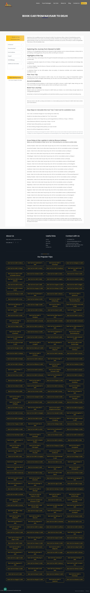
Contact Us (48, 247)
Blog (47, 245)
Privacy (87, 591)
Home (47, 239)
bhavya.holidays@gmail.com (73, 241)
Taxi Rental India (17, 590)
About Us (48, 243)
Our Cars (55, 3)
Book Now (83, 3)
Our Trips (48, 241)
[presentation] (15, 72)
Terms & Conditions (79, 591)
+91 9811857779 (70, 239)
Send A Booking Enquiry (15, 77)
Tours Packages (46, 3)
